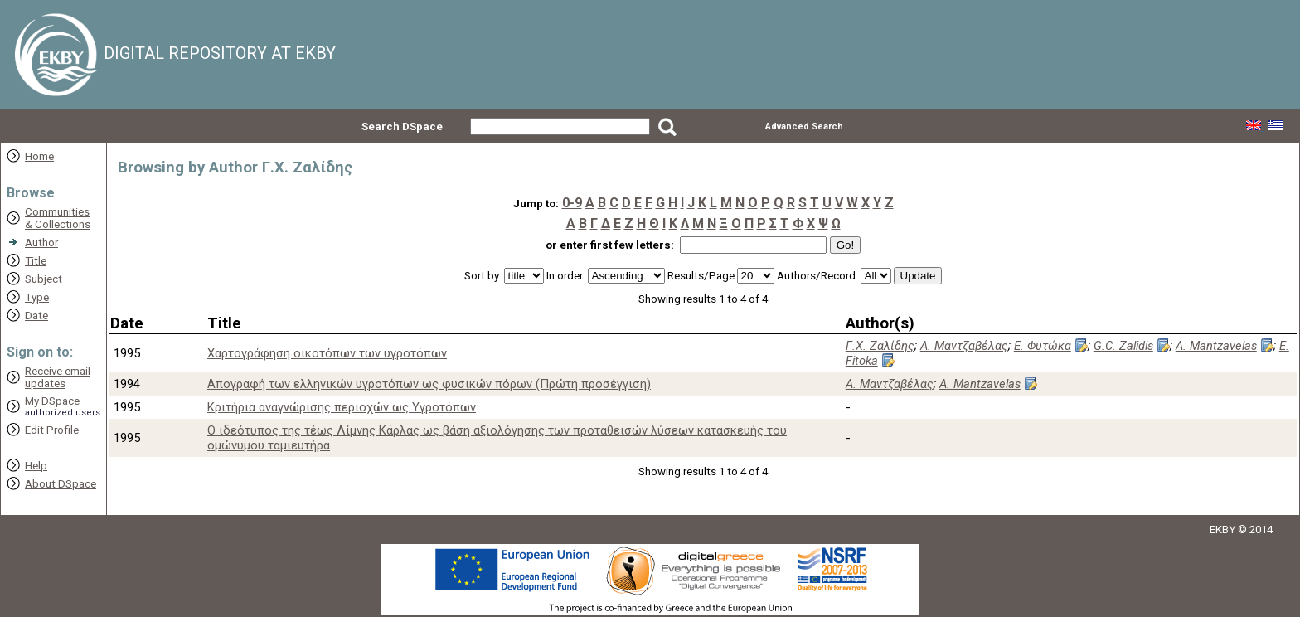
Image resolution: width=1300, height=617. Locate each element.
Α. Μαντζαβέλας (964, 345)
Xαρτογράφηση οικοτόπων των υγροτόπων (327, 353)
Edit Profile (52, 430)
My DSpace (52, 401)
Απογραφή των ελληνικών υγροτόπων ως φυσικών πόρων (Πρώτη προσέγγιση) (429, 384)
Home (39, 156)
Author (41, 242)
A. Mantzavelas (1216, 345)
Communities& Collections (57, 218)
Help (36, 465)
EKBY (1222, 529)
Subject (43, 279)
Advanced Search (804, 126)
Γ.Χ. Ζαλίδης (880, 345)
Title (35, 261)
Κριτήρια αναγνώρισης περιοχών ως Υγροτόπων (341, 407)
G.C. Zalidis (1123, 345)
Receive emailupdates (57, 377)
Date (36, 315)
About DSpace (60, 484)
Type (37, 297)
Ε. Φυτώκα (1042, 345)
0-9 (572, 203)
